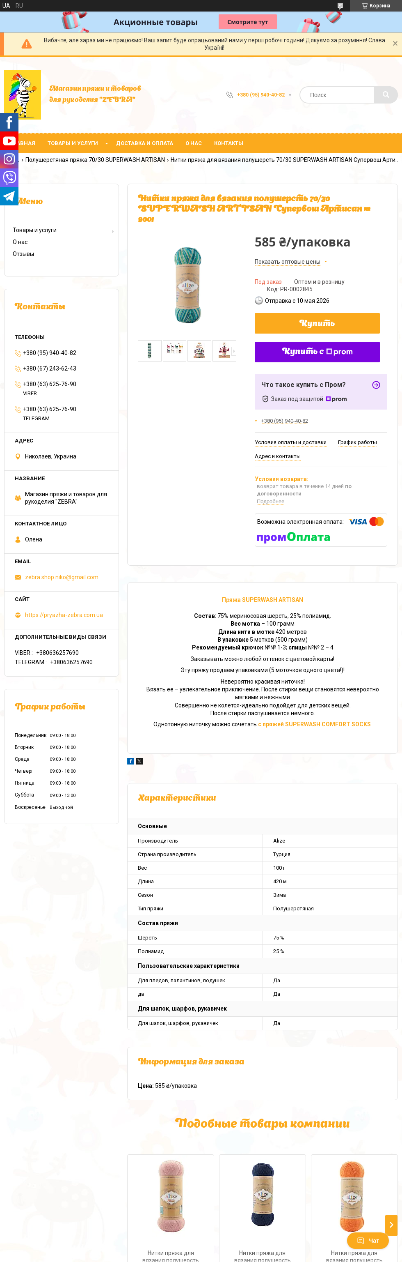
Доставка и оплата (144, 143)
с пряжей (271, 724)
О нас (193, 143)
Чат (368, 1240)
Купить (317, 324)
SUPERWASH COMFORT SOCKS (328, 724)
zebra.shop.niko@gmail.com (61, 577)
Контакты (228, 143)
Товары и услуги (73, 143)
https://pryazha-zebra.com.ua (64, 615)
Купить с (317, 352)
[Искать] (386, 95)
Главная (22, 143)
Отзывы (23, 254)
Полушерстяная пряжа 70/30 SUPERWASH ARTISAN (95, 160)
